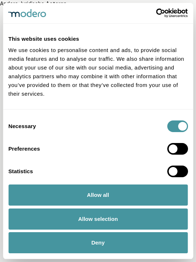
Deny (98, 242)
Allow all (98, 195)
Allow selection (98, 219)
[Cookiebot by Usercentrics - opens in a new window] (156, 13)
